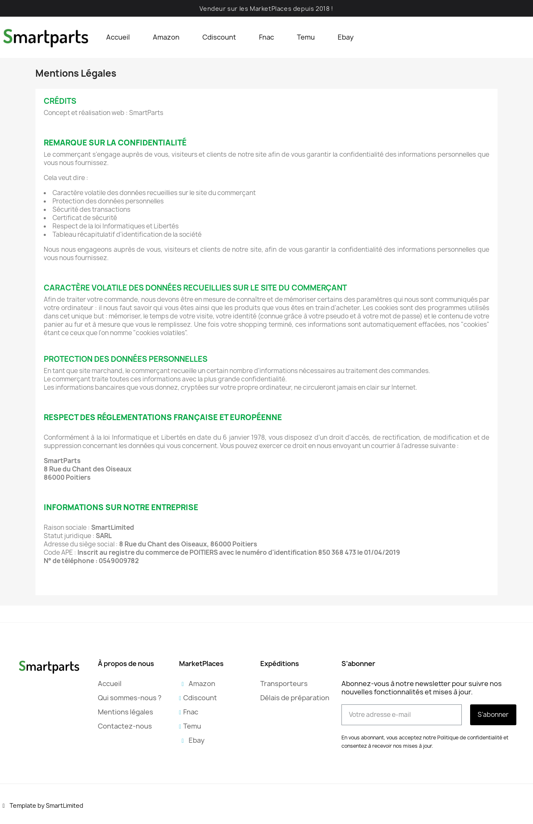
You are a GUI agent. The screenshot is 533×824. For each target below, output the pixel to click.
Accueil (118, 37)
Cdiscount (219, 37)
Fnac (266, 37)
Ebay (346, 37)
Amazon (166, 37)
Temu (306, 37)
